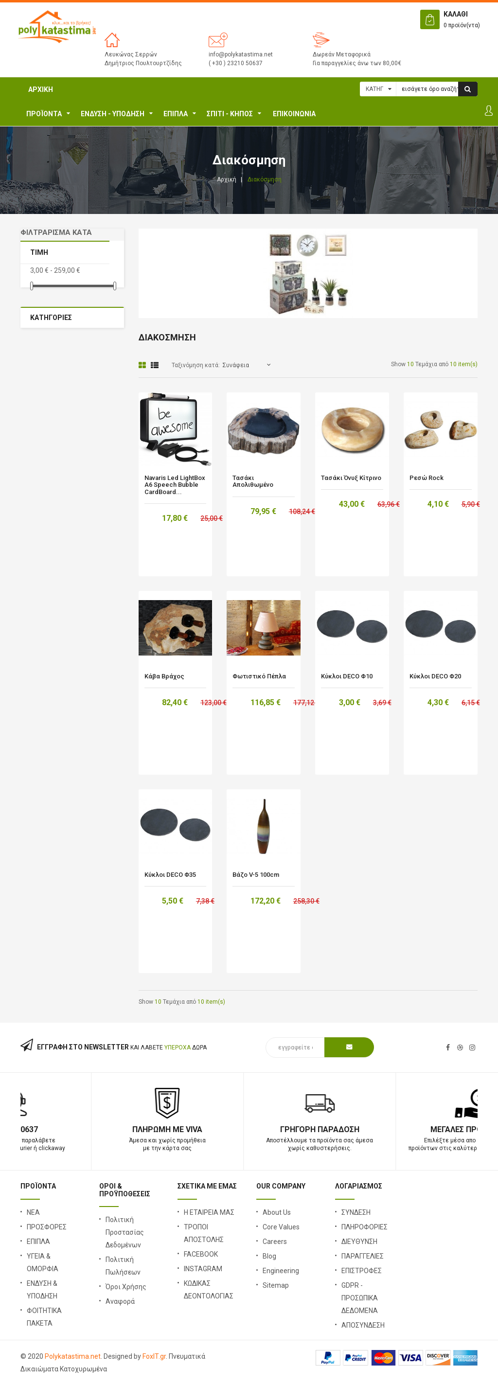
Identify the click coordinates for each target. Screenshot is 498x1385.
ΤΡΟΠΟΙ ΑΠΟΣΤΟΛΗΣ (204, 1233)
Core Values (281, 1227)
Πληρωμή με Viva (249, 1129)
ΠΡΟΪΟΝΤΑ (44, 114)
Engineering (281, 1271)
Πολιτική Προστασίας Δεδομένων (125, 1232)
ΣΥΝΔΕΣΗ (356, 1212)
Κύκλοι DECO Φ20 (435, 676)
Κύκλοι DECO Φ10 (347, 676)
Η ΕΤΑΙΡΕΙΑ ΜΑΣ (209, 1212)
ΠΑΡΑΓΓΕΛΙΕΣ (362, 1256)
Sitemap (276, 1285)
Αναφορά (120, 1301)
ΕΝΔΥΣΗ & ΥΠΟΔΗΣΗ (42, 1289)
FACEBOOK (201, 1254)
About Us (277, 1212)
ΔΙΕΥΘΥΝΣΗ (359, 1241)
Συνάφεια (235, 365)
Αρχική (40, 89)
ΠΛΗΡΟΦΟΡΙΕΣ (364, 1227)
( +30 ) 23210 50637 (236, 63)
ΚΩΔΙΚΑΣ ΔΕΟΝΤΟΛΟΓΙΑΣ (208, 1289)
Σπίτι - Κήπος (230, 114)
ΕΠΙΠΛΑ (175, 114)
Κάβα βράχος (164, 676)
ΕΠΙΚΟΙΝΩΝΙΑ (294, 114)
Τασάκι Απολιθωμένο (252, 481)
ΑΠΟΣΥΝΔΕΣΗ (363, 1325)
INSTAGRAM (203, 1269)
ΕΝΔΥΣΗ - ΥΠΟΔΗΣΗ (112, 114)
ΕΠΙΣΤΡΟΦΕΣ (361, 1271)
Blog (269, 1256)
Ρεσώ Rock (426, 478)
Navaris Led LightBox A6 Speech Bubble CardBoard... (174, 485)
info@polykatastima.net (241, 54)
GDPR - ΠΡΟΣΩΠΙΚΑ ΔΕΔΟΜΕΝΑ (359, 1297)
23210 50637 (97, 1129)
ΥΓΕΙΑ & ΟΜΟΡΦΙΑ (42, 1262)
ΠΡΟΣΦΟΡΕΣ (47, 1227)
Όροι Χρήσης (126, 1287)
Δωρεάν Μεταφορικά (342, 54)
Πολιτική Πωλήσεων (123, 1266)
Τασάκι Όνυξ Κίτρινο (351, 478)
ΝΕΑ (33, 1212)
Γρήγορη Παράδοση (401, 1129)
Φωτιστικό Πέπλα (259, 676)
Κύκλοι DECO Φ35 (170, 874)
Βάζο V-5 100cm (255, 874)
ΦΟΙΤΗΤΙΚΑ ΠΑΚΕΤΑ (44, 1317)
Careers (275, 1241)
